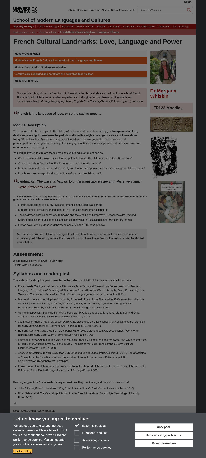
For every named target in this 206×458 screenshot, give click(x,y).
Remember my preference (164, 435)
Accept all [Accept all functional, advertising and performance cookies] (164, 427)
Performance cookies (92, 448)
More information (164, 443)
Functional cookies (90, 433)
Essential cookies (90, 425)
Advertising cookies (91, 440)
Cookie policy (22, 451)
